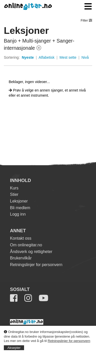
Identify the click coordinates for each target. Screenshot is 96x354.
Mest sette (68, 57)
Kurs (14, 188)
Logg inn (18, 214)
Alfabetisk (47, 57)
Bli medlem (20, 208)
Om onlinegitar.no (26, 245)
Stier (14, 194)
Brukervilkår (20, 258)
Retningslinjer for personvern (69, 341)
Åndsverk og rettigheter (31, 251)
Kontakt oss (20, 238)
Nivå (85, 57)
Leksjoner (19, 201)
